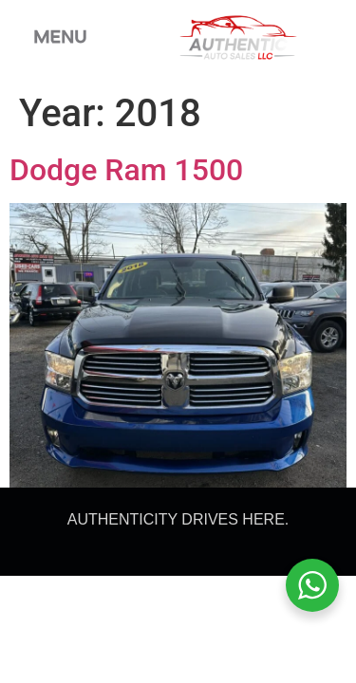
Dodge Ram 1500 (126, 170)
